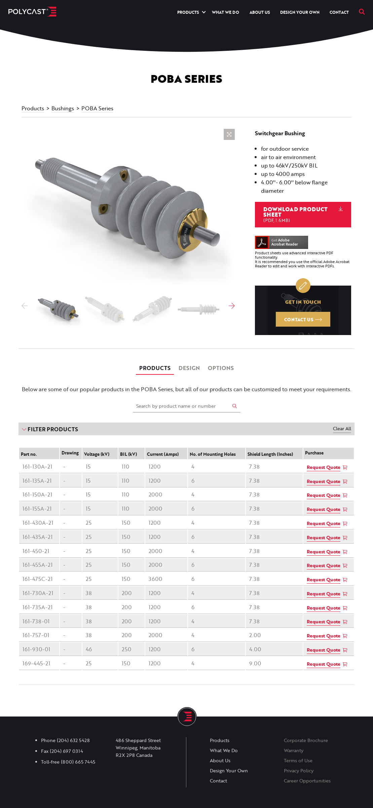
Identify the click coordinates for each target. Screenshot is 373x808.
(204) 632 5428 (73, 740)
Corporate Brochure (306, 740)
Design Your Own (300, 12)
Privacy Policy (298, 770)
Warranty (293, 750)
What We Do (225, 12)
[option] (128, 209)
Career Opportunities (307, 780)
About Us (260, 12)
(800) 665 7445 (78, 762)
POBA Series (97, 108)
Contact (339, 12)
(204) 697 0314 (66, 751)
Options (221, 368)
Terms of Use (298, 760)
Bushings (62, 108)
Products (188, 12)
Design (189, 368)
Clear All (342, 428)
